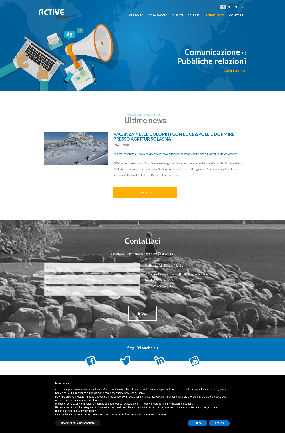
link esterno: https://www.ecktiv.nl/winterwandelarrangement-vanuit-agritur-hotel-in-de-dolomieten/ (176, 153)
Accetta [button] (219, 423)
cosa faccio (157, 15)
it (223, 7)
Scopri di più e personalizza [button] (78, 423)
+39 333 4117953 (159, 285)
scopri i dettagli (235, 70)
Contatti (236, 15)
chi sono (136, 15)
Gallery (193, 15)
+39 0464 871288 (159, 279)
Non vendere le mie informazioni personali (167, 403)
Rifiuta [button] (198, 423)
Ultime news (214, 15)
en (229, 7)
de (236, 7)
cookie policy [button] (137, 393)
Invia (142, 313)
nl (243, 7)
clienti (177, 15)
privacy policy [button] (88, 410)
